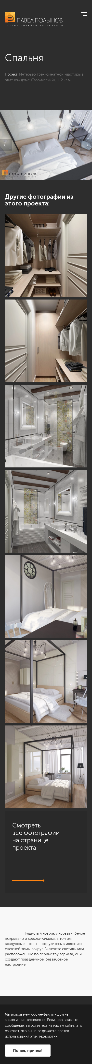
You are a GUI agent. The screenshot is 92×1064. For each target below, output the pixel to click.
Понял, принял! (27, 1050)
